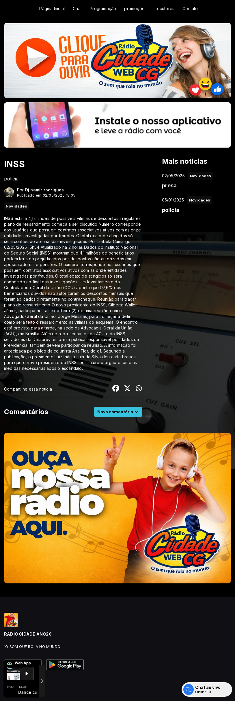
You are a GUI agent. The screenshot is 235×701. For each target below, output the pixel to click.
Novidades (16, 206)
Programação (103, 8)
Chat (77, 8)
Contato (190, 8)
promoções (135, 8)
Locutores (164, 8)
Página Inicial (52, 8)
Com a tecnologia (24, 690)
